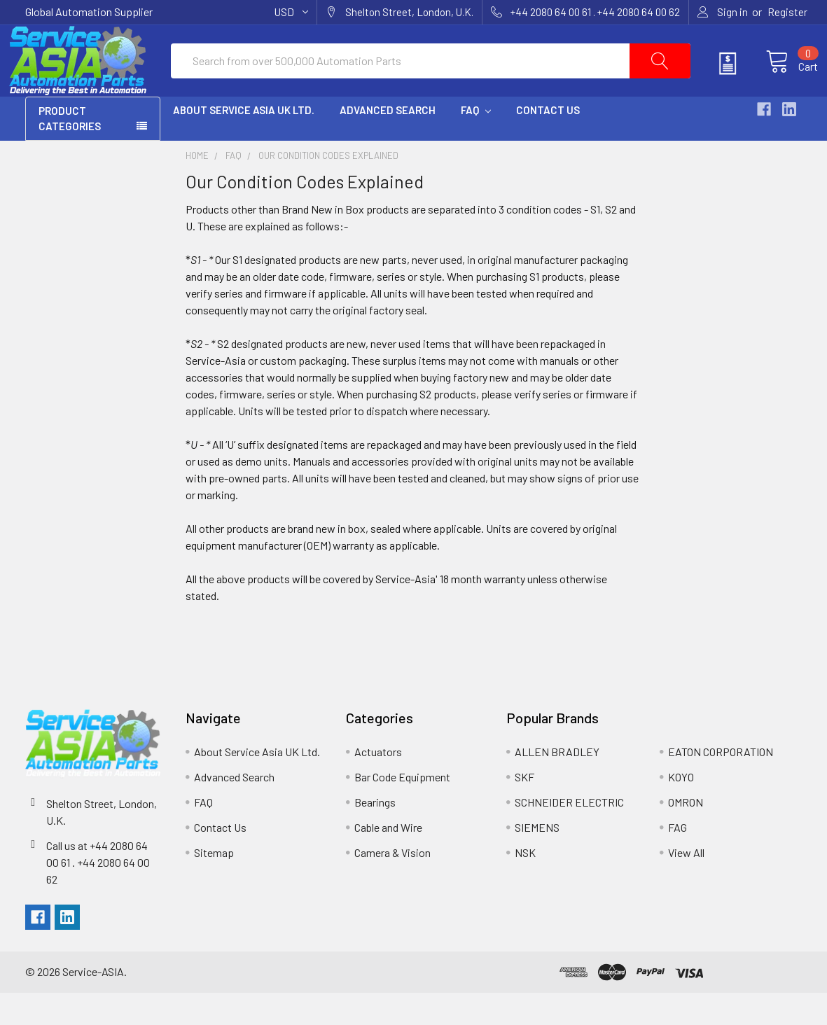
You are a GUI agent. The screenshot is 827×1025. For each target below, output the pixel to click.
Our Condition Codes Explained (328, 187)
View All (686, 884)
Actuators (378, 783)
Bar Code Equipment (402, 809)
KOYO (681, 809)
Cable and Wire (388, 859)
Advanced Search (388, 142)
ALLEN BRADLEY (557, 783)
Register (787, 12)
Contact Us (548, 142)
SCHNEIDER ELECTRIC (569, 834)
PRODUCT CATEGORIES (70, 151)
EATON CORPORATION (720, 783)
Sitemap (214, 884)
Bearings (375, 834)
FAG (677, 859)
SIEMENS (537, 859)
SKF (524, 809)
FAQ (476, 142)
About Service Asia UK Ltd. (243, 142)
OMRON (685, 834)
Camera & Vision (392, 884)
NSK (525, 884)
